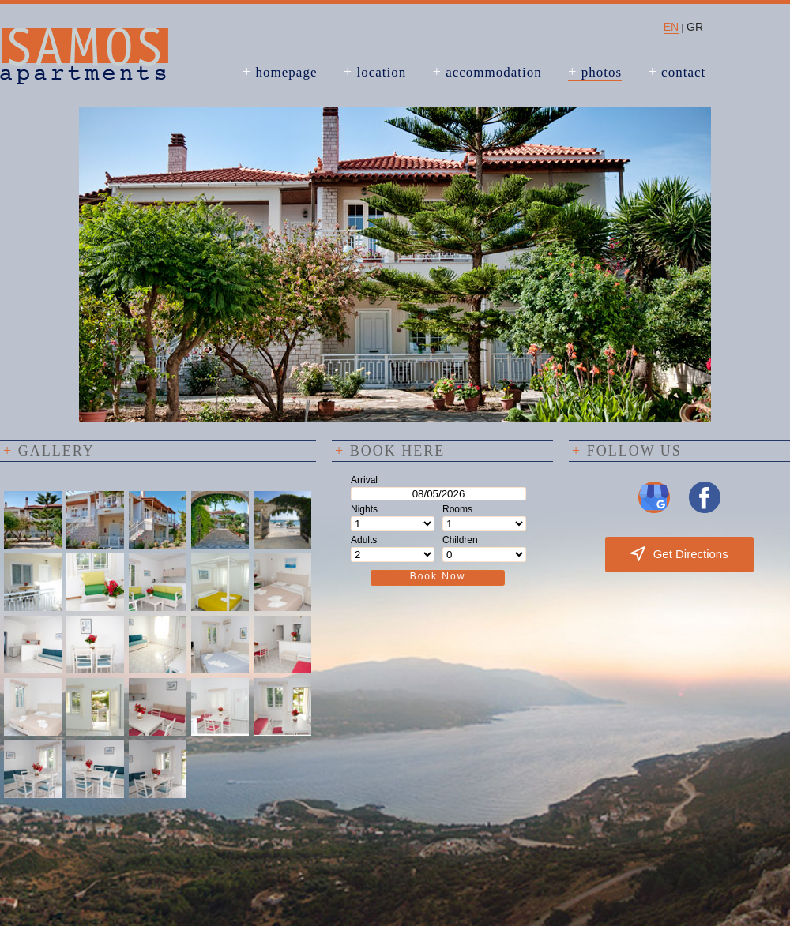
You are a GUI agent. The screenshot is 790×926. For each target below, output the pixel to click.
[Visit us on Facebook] (704, 509)
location (375, 72)
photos (595, 72)
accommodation (487, 72)
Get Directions (679, 553)
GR (695, 27)
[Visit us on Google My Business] (654, 509)
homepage (280, 72)
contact (677, 72)
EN (671, 27)
